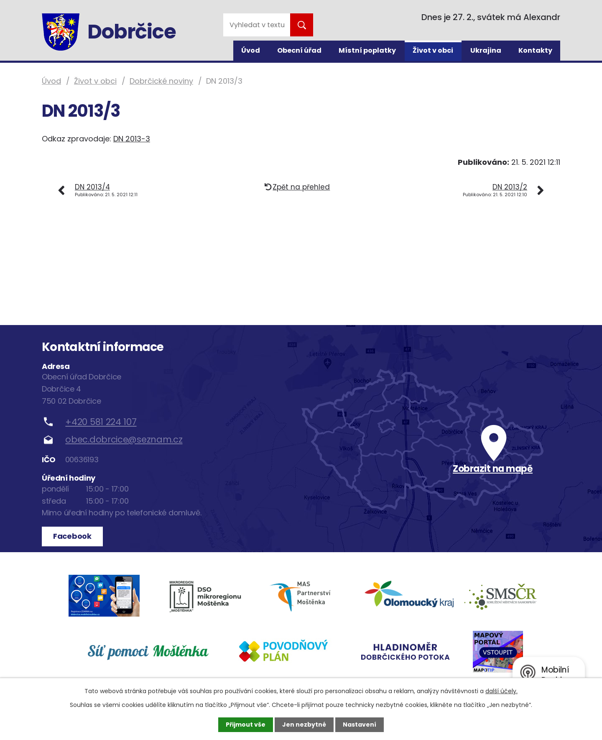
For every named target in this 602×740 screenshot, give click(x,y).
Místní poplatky (367, 50)
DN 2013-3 (131, 138)
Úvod (250, 50)
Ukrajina (485, 50)
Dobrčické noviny (161, 81)
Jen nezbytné (304, 724)
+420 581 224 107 (100, 422)
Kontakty (535, 50)
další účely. (501, 691)
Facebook (72, 536)
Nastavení (359, 724)
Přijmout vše (245, 724)
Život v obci (433, 50)
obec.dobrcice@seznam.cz (123, 439)
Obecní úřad (299, 50)
